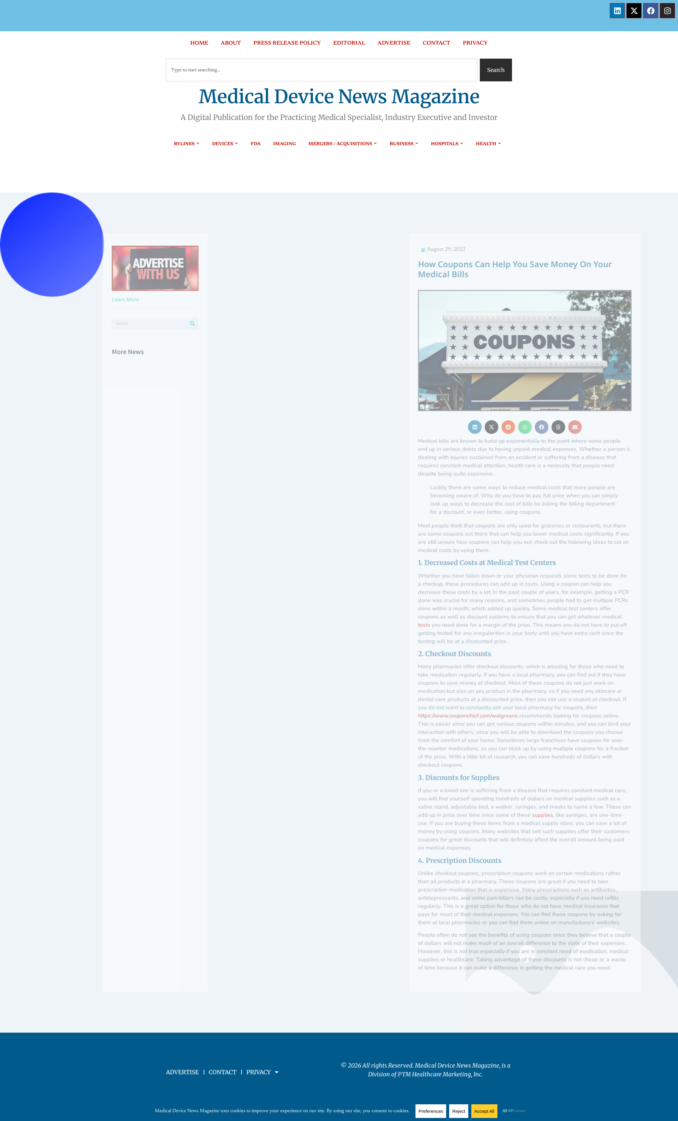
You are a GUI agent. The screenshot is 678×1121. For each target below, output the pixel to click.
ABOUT (231, 43)
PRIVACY (475, 43)
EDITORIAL (349, 43)
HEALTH (488, 144)
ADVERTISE (394, 43)
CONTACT (436, 43)
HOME (199, 43)
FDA (256, 144)
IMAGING (284, 144)
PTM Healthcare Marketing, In (438, 1074)
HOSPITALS (447, 144)
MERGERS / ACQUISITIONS (342, 144)
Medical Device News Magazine (339, 96)
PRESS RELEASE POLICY (287, 43)
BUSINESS (404, 144)
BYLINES (187, 144)
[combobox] (321, 70)
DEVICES (225, 144)
